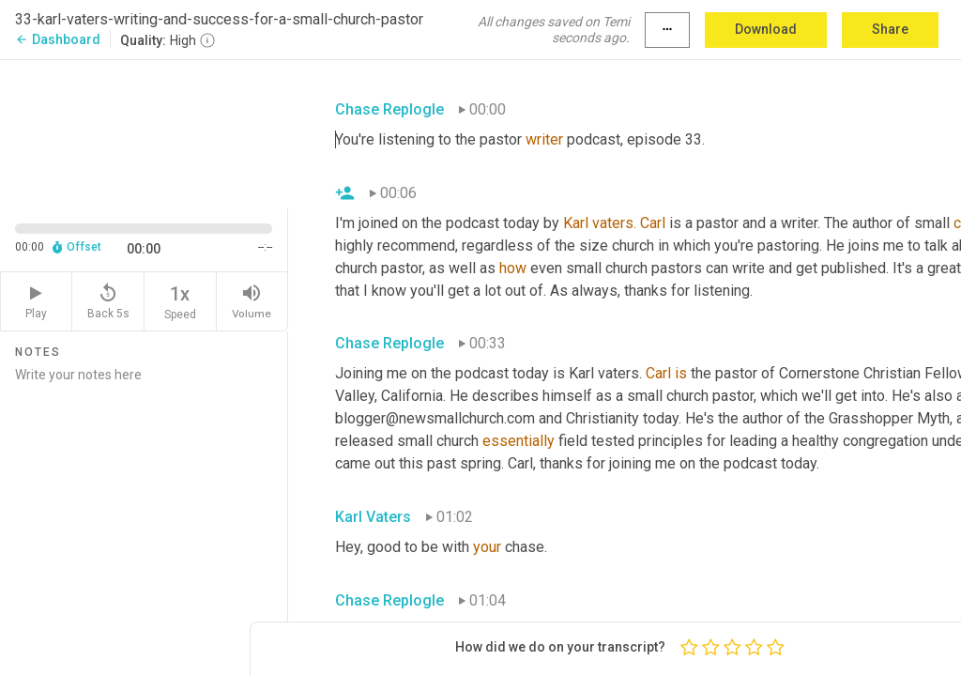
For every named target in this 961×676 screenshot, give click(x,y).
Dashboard (57, 39)
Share (890, 29)
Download (766, 29)
